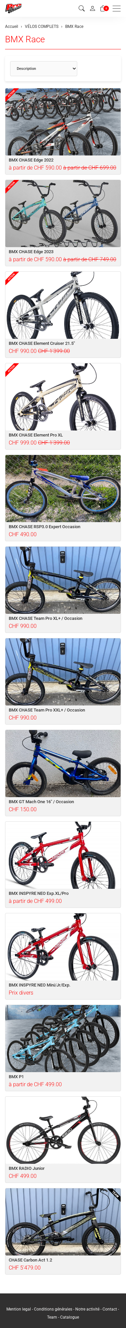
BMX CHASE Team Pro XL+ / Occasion (45, 618)
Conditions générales (53, 1309)
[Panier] (103, 8)
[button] (81, 8)
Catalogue (69, 1317)
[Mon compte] (92, 8)
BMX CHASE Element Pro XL (36, 435)
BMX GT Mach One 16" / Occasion (41, 801)
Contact (110, 1309)
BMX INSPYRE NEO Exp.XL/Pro (39, 893)
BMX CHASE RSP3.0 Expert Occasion (44, 526)
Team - (53, 1317)
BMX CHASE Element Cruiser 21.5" (42, 343)
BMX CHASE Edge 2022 (31, 160)
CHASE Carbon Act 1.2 (30, 1260)
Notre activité (87, 1309)
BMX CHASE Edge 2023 (31, 251)
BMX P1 (16, 1076)
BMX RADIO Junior (27, 1168)
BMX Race (25, 39)
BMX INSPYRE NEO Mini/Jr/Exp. (40, 985)
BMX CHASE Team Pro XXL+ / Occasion (47, 710)
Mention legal (18, 1309)
